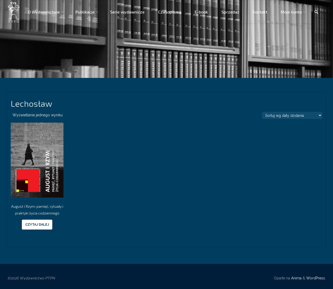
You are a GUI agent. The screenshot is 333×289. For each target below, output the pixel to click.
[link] (316, 12)
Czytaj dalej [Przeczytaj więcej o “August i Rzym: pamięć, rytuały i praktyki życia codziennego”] (37, 224)
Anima (296, 278)
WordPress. (316, 278)
